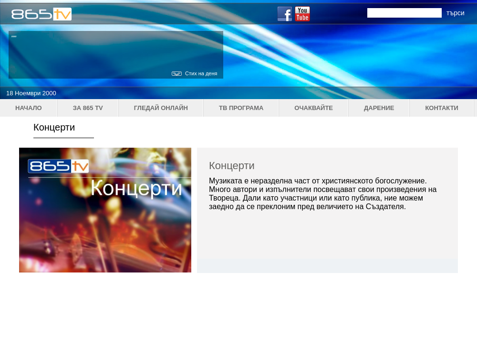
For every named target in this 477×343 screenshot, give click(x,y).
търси (455, 13)
